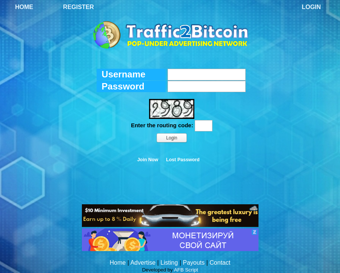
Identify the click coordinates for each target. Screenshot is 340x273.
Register (78, 7)
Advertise (142, 262)
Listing (169, 262)
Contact (219, 262)
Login (311, 7)
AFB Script (186, 270)
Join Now (147, 159)
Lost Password (183, 159)
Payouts (194, 262)
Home (24, 7)
